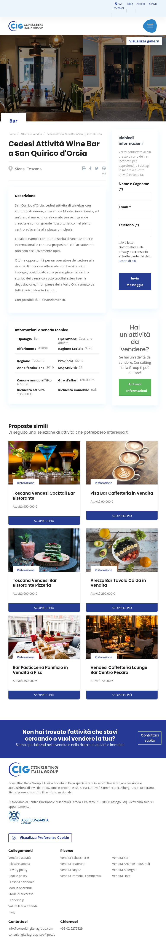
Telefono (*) (129, 225)
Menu (150, 26)
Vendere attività (19, 858)
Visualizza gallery (144, 41)
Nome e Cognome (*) (134, 186)
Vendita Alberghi (124, 870)
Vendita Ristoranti (72, 864)
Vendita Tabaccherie (74, 858)
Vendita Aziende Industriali (131, 864)
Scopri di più (127, 261)
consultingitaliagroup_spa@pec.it (31, 934)
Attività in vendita (31, 134)
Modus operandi (20, 888)
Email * (125, 207)
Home (12, 134)
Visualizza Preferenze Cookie (40, 838)
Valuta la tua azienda (23, 906)
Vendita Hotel (121, 876)
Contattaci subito (150, 738)
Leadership (16, 900)
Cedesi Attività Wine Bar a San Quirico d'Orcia (74, 134)
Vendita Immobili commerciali (81, 876)
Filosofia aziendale (21, 882)
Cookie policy (17, 876)
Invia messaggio (134, 281)
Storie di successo (21, 894)
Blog (130, 4)
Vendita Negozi (70, 870)
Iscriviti (153, 4)
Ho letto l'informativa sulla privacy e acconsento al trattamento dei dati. (135, 252)
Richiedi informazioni (136, 387)
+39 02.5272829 (71, 928)
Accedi (140, 4)
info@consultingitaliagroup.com (30, 928)
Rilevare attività (19, 864)
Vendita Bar (120, 858)
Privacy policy (17, 870)
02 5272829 (118, 6)
